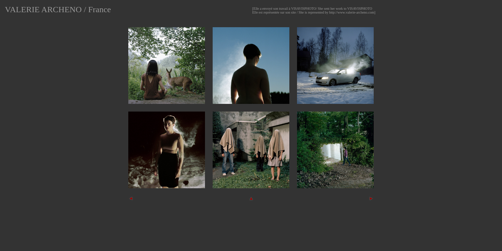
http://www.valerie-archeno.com (351, 12)
